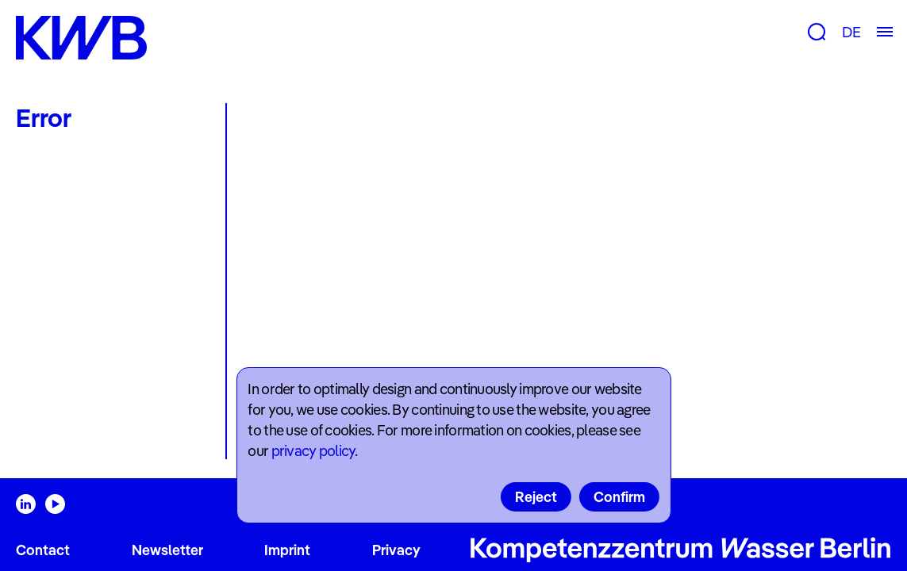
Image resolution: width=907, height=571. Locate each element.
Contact (43, 550)
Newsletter (167, 550)
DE (851, 32)
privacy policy (313, 451)
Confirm (619, 497)
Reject (536, 497)
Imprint (287, 550)
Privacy (396, 550)
